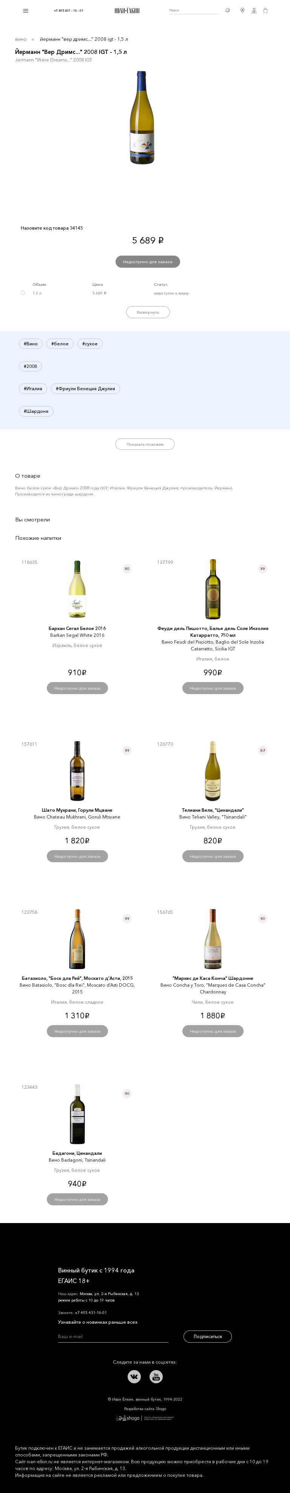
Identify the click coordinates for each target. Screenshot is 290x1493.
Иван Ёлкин (79, 1240)
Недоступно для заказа (148, 261)
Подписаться (208, 1336)
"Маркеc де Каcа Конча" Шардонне (213, 978)
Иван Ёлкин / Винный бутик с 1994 (126, 11)
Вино (21, 39)
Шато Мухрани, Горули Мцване (77, 810)
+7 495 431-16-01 (91, 1312)
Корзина (265, 10)
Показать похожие (145, 444)
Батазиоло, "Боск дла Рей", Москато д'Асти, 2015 (77, 978)
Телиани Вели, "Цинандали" (213, 810)
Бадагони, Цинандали (77, 1153)
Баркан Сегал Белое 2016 (77, 628)
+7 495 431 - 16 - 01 (68, 10)
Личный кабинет (254, 10)
